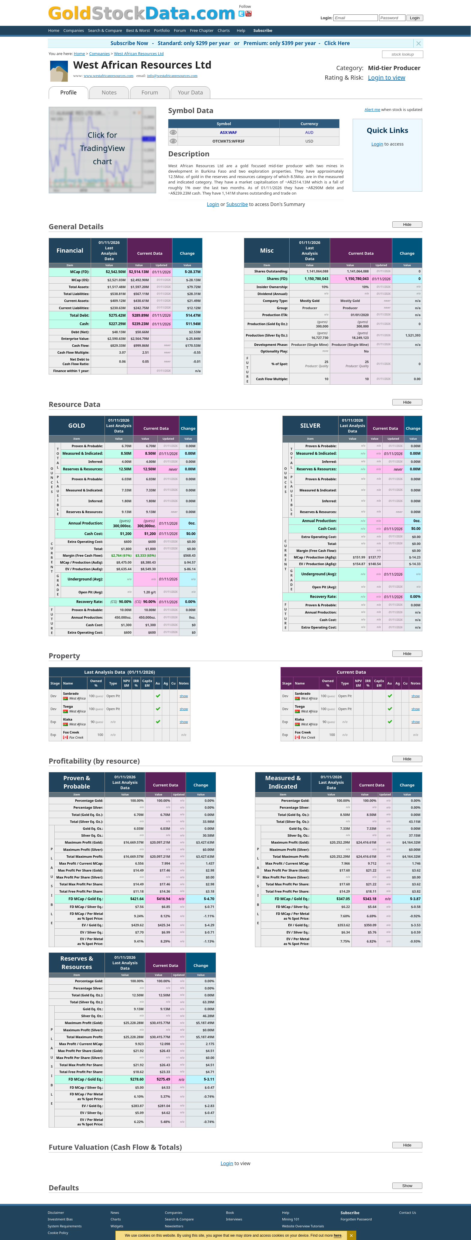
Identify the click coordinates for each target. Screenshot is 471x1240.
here (338, 1235)
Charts (224, 30)
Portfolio (162, 30)
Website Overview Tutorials (303, 1226)
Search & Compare (105, 30)
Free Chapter (202, 30)
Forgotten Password (356, 1219)
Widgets (114, 1226)
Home (53, 30)
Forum (180, 30)
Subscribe (237, 204)
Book (228, 1212)
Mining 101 (290, 1219)
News (112, 1212)
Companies (73, 30)
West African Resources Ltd (139, 53)
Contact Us (407, 1212)
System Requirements (65, 1226)
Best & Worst (138, 30)
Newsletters (174, 1226)
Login (213, 204)
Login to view (386, 77)
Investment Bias (60, 1219)
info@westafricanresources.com (172, 75)
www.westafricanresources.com (108, 75)
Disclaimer (56, 1212)
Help (241, 30)
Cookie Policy (58, 1232)
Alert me (372, 109)
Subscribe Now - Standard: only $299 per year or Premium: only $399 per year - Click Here (230, 43)
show (184, 696)
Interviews (232, 1219)
